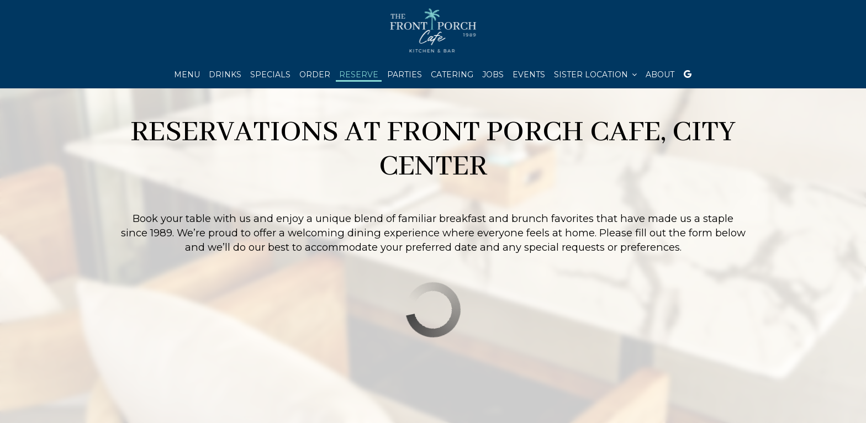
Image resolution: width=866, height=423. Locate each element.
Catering (452, 75)
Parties (404, 75)
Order (314, 75)
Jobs (493, 75)
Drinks (225, 75)
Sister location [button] (595, 75)
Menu (187, 75)
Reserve (358, 75)
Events (529, 75)
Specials (270, 75)
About (660, 75)
